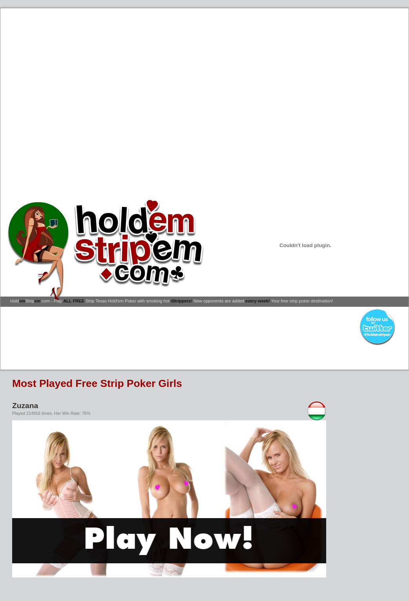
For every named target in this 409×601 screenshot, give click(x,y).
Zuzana (25, 405)
